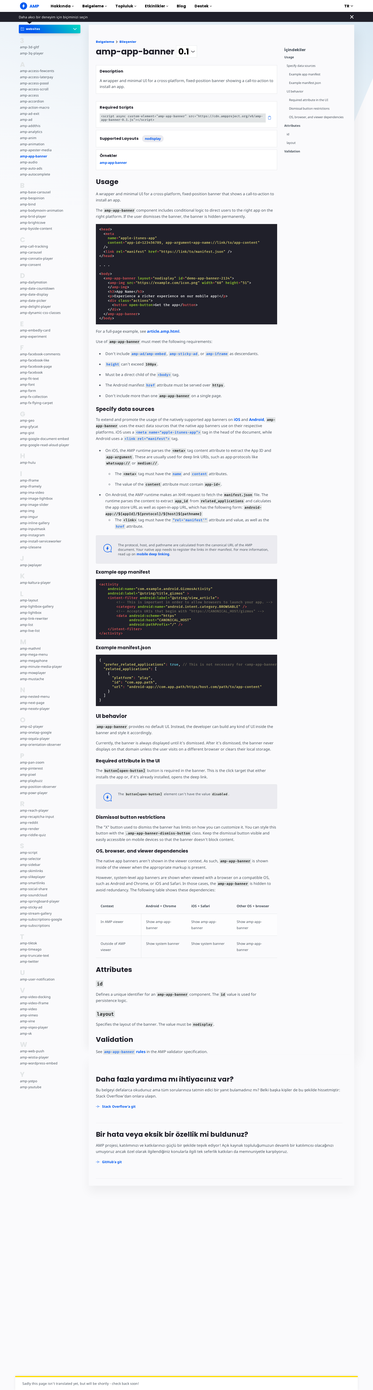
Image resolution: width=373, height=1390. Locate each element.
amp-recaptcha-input (36, 816)
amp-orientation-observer (40, 744)
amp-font (27, 384)
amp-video (28, 1009)
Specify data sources (301, 66)
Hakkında (62, 6)
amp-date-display (33, 294)
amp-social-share (33, 889)
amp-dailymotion (33, 282)
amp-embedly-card (34, 330)
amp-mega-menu (33, 654)
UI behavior (295, 91)
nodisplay (153, 138)
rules (123, 1045)
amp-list (26, 624)
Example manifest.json (305, 83)
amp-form (28, 390)
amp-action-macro (34, 107)
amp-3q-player (31, 53)
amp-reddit (28, 822)
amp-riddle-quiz (32, 835)
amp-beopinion (32, 198)
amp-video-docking (35, 997)
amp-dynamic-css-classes (39, 312)
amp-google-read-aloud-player (44, 445)
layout (291, 143)
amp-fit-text (29, 378)
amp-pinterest (31, 768)
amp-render (29, 828)
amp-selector (30, 858)
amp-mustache (32, 679)
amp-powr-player (33, 792)
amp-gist (27, 432)
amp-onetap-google (35, 732)
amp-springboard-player (39, 901)
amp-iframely (30, 486)
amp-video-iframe (34, 1003)
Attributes (292, 126)
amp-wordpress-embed (38, 1063)
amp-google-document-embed (44, 438)
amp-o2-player (31, 726)
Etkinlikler (156, 6)
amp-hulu (27, 462)
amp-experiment (33, 336)
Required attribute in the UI (309, 100)
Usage (289, 57)
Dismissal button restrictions (309, 109)
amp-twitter (29, 961)
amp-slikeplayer (32, 876)
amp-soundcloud (33, 895)
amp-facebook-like (34, 360)
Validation (292, 151)
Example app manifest (305, 74)
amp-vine (27, 1021)
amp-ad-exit (29, 113)
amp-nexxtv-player (34, 708)
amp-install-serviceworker (40, 541)
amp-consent (30, 264)
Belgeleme (94, 6)
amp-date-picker (33, 300)
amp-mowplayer (32, 672)
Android (254, 419)
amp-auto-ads (31, 168)
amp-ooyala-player (34, 738)
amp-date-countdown (37, 288)
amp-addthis (30, 125)
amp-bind (27, 204)
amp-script (28, 852)
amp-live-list (29, 630)
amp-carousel (30, 252)
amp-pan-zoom (32, 762)
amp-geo (27, 420)
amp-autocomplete (35, 174)
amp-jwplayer (30, 565)
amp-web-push (32, 1051)
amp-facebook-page (35, 366)
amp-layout (29, 600)
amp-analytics (31, 131)
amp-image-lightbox (36, 498)
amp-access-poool (34, 83)
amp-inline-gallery (34, 523)
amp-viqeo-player (33, 1027)
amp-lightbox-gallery (36, 606)
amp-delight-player (35, 306)
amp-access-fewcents (36, 70)
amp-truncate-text (34, 955)
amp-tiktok (28, 943)
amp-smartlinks (32, 883)
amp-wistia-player (34, 1057)
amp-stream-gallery (35, 913)
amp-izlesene (30, 547)
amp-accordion (32, 101)
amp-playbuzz (31, 780)
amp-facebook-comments (40, 354)
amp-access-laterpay (36, 77)
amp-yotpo (28, 1081)
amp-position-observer (38, 786)
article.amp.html (163, 331)
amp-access (29, 95)
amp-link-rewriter (33, 618)
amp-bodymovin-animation (41, 210)
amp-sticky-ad (31, 907)
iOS (235, 419)
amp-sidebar (30, 864)
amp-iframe (29, 480)
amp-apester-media (35, 150)
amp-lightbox (30, 612)
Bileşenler (127, 41)
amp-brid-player (32, 216)
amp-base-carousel (35, 192)
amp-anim (28, 138)
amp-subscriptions (34, 925)
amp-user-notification (37, 979)
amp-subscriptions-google (40, 919)
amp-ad (26, 119)
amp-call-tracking (33, 246)
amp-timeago (30, 949)
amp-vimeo (29, 1015)
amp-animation (32, 144)
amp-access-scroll (34, 89)
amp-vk (26, 1033)
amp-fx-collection (33, 396)
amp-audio (28, 162)
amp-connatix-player (36, 258)
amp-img (27, 510)
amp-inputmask (32, 529)
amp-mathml (30, 648)
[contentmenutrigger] (316, 51)
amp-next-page (32, 702)
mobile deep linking (134, 554)
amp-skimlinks (31, 870)
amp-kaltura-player (35, 582)
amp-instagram (32, 535)
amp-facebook (31, 372)
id (288, 134)
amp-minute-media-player (40, 666)
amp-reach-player (34, 810)
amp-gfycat (29, 426)
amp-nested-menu (34, 696)
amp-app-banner (33, 156)
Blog (181, 6)
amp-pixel (27, 774)
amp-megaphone (33, 660)
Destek (203, 6)
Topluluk (125, 6)
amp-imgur (29, 516)
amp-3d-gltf (29, 47)
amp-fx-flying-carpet (36, 402)
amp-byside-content (35, 228)
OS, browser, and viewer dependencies (317, 117)
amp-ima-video (32, 492)
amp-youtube (30, 1087)
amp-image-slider (34, 504)
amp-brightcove (32, 222)
